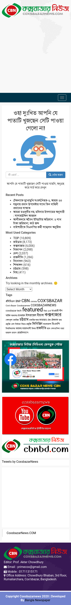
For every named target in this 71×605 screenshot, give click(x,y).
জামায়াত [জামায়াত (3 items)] (43, 319)
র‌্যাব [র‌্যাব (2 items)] (48, 328)
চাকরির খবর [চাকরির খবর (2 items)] (34, 320)
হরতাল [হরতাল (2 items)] (8, 332)
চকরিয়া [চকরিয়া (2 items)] (16, 320)
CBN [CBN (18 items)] (26, 300)
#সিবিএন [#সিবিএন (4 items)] (10, 301)
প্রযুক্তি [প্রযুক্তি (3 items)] (28, 324)
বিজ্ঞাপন (18, 249)
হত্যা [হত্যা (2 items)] (62, 328)
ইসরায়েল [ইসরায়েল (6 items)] (31, 315)
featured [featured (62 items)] (32, 309)
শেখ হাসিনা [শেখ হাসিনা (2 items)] (55, 328)
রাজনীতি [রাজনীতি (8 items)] (41, 328)
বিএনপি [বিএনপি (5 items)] (56, 324)
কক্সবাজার (18, 246)
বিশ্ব (15, 272)
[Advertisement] (35, 53)
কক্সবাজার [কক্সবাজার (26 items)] (53, 314)
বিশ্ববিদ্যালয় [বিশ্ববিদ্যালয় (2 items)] (10, 328)
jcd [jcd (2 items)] (49, 311)
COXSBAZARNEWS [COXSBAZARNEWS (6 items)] (43, 305)
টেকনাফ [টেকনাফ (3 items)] (54, 319)
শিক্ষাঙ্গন (18, 265)
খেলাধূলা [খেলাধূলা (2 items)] (9, 320)
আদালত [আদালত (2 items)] (14, 315)
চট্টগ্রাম (17, 268)
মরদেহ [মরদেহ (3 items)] (19, 328)
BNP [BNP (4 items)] (18, 301)
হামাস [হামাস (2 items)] (14, 332)
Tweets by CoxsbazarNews (20, 461)
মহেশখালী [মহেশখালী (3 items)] (26, 328)
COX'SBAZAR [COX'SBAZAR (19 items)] (49, 300)
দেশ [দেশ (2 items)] (12, 324)
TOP (16, 238)
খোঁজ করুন (56, 174)
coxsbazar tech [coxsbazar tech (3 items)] (14, 310)
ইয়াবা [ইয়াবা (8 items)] (40, 315)
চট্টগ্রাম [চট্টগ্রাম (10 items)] (24, 319)
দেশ (15, 253)
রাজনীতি (18, 257)
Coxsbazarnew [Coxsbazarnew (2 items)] (23, 305)
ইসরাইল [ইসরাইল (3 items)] (21, 315)
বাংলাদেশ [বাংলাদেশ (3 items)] (47, 324)
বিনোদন (18, 261)
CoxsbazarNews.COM (21, 533)
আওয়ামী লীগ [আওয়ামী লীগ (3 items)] (56, 310)
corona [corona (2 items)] (33, 301)
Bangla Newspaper (37, 600)
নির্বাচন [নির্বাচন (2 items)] (18, 324)
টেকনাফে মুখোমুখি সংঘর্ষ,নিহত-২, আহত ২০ (37, 200)
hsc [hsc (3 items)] (45, 310)
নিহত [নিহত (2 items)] (23, 324)
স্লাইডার (17, 242)
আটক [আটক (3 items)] (8, 315)
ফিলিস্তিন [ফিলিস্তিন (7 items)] (37, 324)
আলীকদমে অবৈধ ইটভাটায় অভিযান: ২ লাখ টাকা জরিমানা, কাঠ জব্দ (37, 221)
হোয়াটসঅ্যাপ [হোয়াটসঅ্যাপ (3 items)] (22, 332)
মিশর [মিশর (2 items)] (34, 328)
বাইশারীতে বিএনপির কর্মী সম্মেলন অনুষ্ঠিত (37, 227)
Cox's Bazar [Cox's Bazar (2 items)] (11, 305)
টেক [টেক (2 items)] (49, 320)
